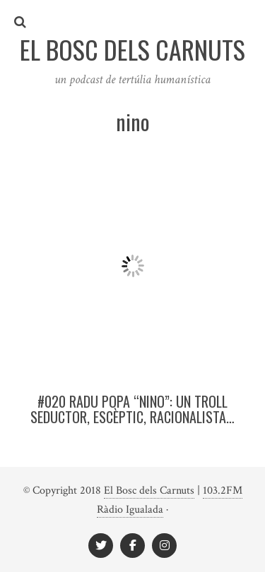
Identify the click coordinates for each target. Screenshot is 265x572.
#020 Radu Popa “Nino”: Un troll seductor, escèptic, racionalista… (132, 409)
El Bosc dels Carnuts (149, 490)
